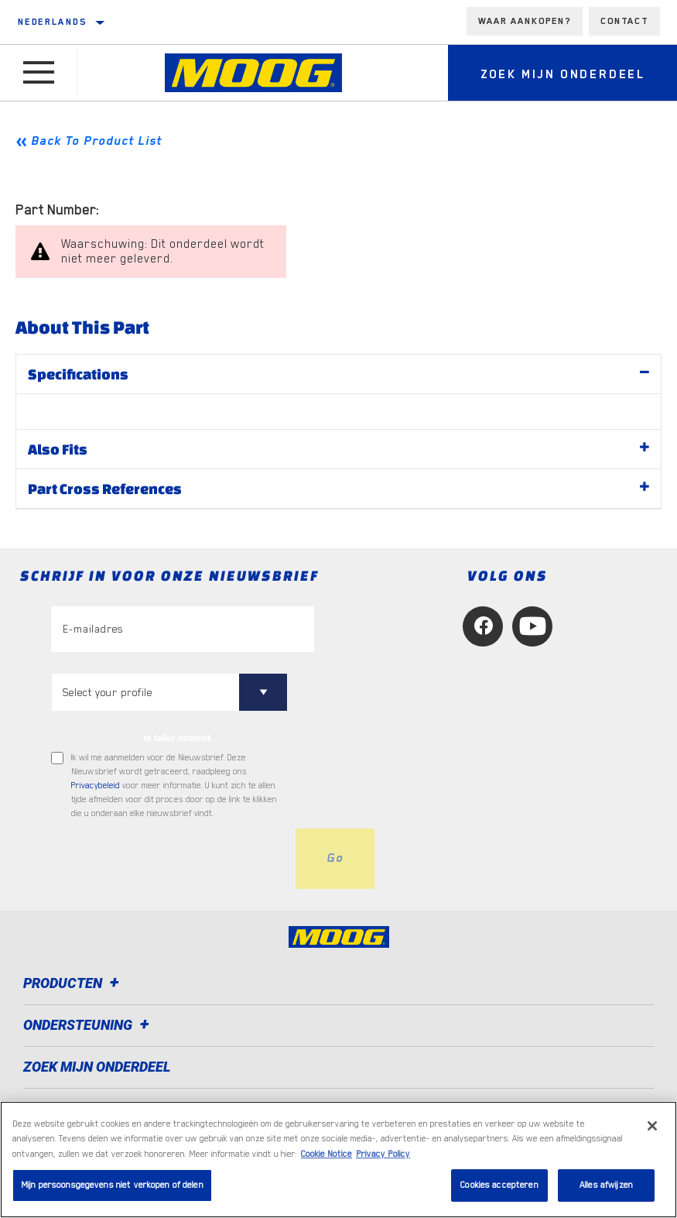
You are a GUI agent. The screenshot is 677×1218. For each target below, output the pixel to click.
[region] (338, 1159)
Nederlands (52, 21)
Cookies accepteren (499, 1185)
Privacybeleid (95, 786)
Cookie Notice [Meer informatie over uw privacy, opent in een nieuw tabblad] (326, 1154)
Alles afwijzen (606, 1185)
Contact (624, 20)
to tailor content (176, 738)
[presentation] (168, 859)
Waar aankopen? (524, 20)
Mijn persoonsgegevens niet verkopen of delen (112, 1185)
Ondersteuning (88, 1025)
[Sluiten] (652, 1126)
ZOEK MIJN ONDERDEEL (97, 1066)
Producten (73, 983)
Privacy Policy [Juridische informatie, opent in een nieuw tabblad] (383, 1154)
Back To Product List (96, 141)
